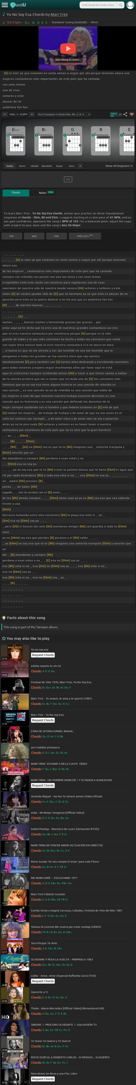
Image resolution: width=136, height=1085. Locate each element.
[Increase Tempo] (32, 114)
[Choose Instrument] (80, 166)
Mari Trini (59, 14)
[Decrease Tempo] (5, 114)
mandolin (47, 165)
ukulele (34, 165)
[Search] (120, 5)
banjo (59, 165)
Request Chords (43, 655)
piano (22, 165)
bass (72, 165)
